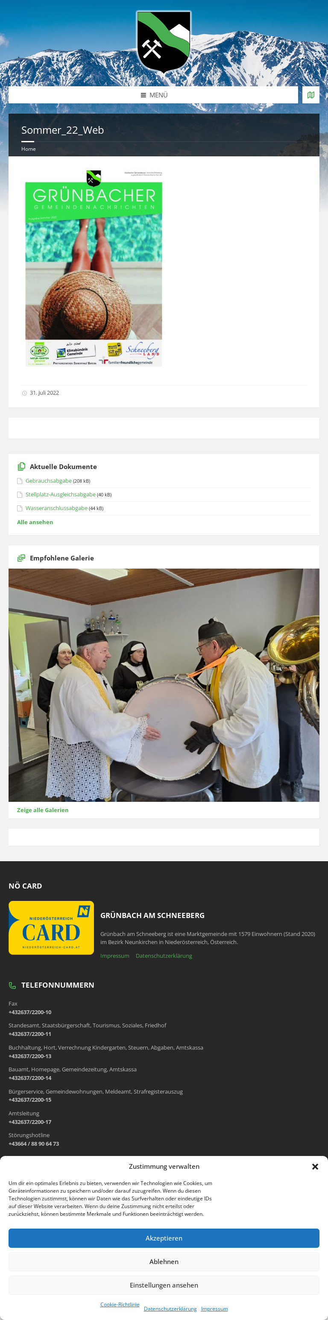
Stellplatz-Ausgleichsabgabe (61, 494)
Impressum (214, 1308)
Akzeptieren (164, 1238)
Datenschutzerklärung (170, 1308)
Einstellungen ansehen (164, 1285)
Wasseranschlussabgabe (57, 508)
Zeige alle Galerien (43, 810)
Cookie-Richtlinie (120, 1304)
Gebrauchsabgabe (49, 480)
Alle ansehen (35, 522)
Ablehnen (164, 1261)
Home (28, 149)
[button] (315, 1166)
